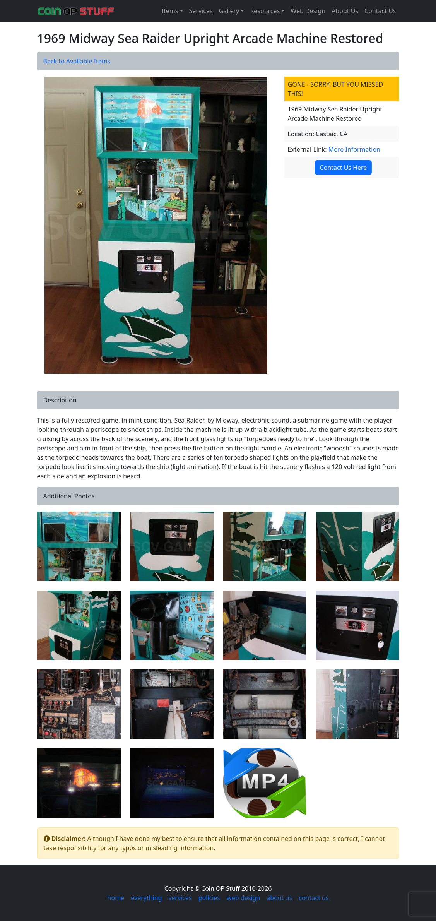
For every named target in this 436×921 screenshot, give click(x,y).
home (116, 898)
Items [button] (170, 11)
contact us (313, 898)
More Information (354, 149)
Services (201, 11)
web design (243, 898)
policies (209, 898)
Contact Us (380, 11)
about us (279, 898)
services (180, 898)
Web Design (308, 11)
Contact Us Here (343, 167)
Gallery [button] (229, 11)
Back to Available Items (77, 61)
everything (146, 898)
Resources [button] (265, 11)
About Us (345, 11)
